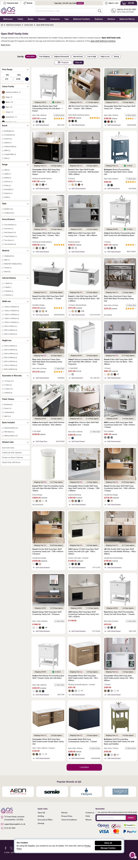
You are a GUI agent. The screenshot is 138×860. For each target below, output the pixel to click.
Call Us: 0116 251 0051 (126, 9)
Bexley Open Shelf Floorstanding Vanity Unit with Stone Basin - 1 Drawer (119, 613)
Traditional (9, 213)
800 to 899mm (10, 369)
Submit (131, 818)
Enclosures (55, 19)
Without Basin (10, 436)
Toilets (20, 19)
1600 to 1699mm (11, 322)
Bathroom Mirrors (127, 19)
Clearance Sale (10, 3)
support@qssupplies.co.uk (13, 824)
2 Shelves (8, 291)
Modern (8, 209)
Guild (7, 197)
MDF (7, 260)
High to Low (105, 56)
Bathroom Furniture (81, 19)
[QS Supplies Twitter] (11, 848)
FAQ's (88, 816)
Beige (9, 97)
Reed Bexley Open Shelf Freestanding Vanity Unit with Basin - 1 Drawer (47, 108)
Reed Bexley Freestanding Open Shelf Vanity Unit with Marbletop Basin (119, 234)
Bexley (7, 178)
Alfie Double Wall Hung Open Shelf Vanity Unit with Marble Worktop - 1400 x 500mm (120, 551)
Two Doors (9, 240)
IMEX (7, 150)
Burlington (9, 131)
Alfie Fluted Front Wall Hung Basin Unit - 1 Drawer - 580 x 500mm (83, 107)
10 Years (9, 381)
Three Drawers (10, 236)
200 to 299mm (10, 346)
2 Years (8, 385)
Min (7, 75)
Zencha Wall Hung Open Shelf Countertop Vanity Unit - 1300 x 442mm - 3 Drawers (48, 551)
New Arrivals (78, 56)
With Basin (9, 432)
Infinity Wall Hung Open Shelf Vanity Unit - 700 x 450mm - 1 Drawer (46, 171)
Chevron (8, 182)
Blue (9, 107)
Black (9, 102)
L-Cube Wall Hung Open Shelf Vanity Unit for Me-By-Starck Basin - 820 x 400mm (84, 298)
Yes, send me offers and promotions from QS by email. (117, 812)
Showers (42, 19)
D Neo (7, 185)
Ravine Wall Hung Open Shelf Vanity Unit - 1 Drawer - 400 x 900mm (82, 234)
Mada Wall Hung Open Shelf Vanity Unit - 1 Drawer (119, 107)
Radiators (99, 19)
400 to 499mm (10, 330)
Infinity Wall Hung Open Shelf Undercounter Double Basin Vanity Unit (48, 741)
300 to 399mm (10, 326)
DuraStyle (8, 189)
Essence (8, 193)
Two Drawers (10, 244)
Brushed (8, 404)
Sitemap (41, 823)
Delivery (64, 813)
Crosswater (9, 135)
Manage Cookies (108, 848)
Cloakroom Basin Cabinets (12, 457)
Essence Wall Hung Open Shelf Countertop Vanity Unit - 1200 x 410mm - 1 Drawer (120, 424)
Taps (66, 19)
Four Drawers (10, 225)
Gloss (7, 408)
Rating (116, 56)
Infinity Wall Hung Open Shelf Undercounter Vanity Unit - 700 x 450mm (83, 678)
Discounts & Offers (45, 820)
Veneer (7, 268)
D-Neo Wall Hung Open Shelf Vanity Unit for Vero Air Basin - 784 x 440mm (118, 361)
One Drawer (10, 232)
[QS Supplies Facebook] (5, 848)
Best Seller (31, 56)
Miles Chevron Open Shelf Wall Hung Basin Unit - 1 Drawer (83, 423)
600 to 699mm (10, 361)
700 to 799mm (10, 365)
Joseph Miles (10, 154)
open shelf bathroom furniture (103, 41)
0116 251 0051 (8, 828)
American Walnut (13, 92)
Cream (9, 112)
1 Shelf (8, 283)
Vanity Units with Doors (11, 462)
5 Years (8, 389)
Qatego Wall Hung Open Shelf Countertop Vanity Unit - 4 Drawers (47, 613)
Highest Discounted (61, 56)
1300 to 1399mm (11, 314)
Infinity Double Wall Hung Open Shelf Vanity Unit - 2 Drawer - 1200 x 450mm (83, 488)
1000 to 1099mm (11, 307)
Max (19, 75)
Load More (84, 767)
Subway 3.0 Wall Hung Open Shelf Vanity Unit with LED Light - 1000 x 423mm (83, 551)
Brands (27, 3)
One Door (8, 229)
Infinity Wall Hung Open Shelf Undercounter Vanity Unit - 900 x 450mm (119, 678)
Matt (7, 416)
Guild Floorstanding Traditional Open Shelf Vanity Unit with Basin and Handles (119, 741)
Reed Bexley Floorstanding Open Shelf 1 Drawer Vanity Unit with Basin (48, 677)
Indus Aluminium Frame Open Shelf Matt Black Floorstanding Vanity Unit (119, 298)
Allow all (108, 843)
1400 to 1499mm (11, 318)
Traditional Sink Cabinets (12, 453)
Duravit (8, 139)
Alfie (7, 170)
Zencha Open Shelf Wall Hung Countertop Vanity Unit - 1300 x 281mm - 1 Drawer (120, 488)
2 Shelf (7, 287)
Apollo (7, 174)
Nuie (7, 158)
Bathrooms (8, 19)
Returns (89, 820)
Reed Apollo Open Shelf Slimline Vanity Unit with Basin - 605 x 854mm (48, 423)
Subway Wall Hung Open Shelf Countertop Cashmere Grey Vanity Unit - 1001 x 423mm (84, 614)
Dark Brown (11, 117)
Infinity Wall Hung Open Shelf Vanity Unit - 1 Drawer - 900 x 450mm (46, 235)
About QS (41, 813)
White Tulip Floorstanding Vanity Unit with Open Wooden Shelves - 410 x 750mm (48, 488)
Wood (7, 271)
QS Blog (41, 816)
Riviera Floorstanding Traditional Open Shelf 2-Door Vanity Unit (118, 171)
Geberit (8, 143)
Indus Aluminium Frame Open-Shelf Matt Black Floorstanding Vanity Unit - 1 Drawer (47, 361)
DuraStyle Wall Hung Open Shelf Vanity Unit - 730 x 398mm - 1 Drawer (47, 297)
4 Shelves (8, 295)
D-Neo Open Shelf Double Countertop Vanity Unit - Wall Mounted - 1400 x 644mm (83, 171)
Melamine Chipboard (12, 264)
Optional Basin (11, 428)
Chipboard (9, 256)
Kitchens (111, 19)
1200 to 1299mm (11, 311)
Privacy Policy (66, 816)
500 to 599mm (10, 334)
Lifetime (8, 393)
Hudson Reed (10, 146)
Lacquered (9, 412)
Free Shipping (44, 56)
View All (78, 62)
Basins (30, 19)
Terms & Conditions (69, 820)
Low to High (91, 56)
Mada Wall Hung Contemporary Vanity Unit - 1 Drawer (82, 740)
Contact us (90, 813)
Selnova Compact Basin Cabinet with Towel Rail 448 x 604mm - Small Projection (84, 361)
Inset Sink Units (8, 448)
